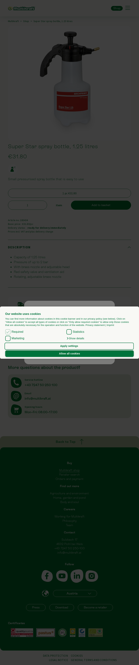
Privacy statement (95, 325)
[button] (75, 338)
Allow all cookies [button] (69, 353)
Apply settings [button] (69, 346)
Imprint (110, 325)
